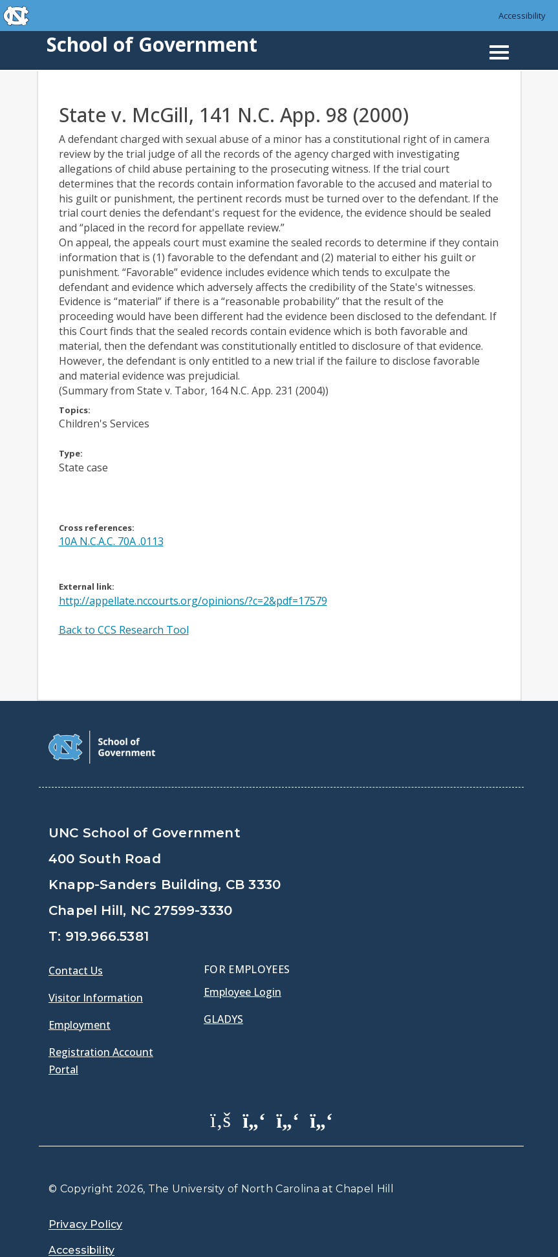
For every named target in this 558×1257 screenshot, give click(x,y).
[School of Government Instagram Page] (321, 1087)
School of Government (152, 44)
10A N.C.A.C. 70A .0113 (111, 541)
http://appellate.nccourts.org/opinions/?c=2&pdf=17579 (193, 601)
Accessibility (522, 15)
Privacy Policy (85, 1192)
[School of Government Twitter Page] (254, 1087)
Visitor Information (95, 965)
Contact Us (75, 938)
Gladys (223, 987)
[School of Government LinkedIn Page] (288, 1087)
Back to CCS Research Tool (124, 630)
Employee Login (242, 959)
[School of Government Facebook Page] (220, 1087)
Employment (79, 992)
